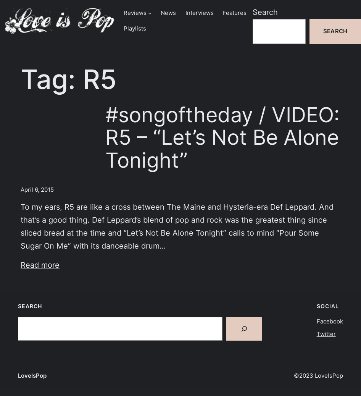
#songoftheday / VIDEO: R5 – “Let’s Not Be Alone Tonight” (222, 137)
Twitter (326, 334)
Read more (40, 265)
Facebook (330, 321)
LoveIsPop (32, 375)
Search (265, 12)
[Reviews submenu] (149, 13)
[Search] (244, 329)
